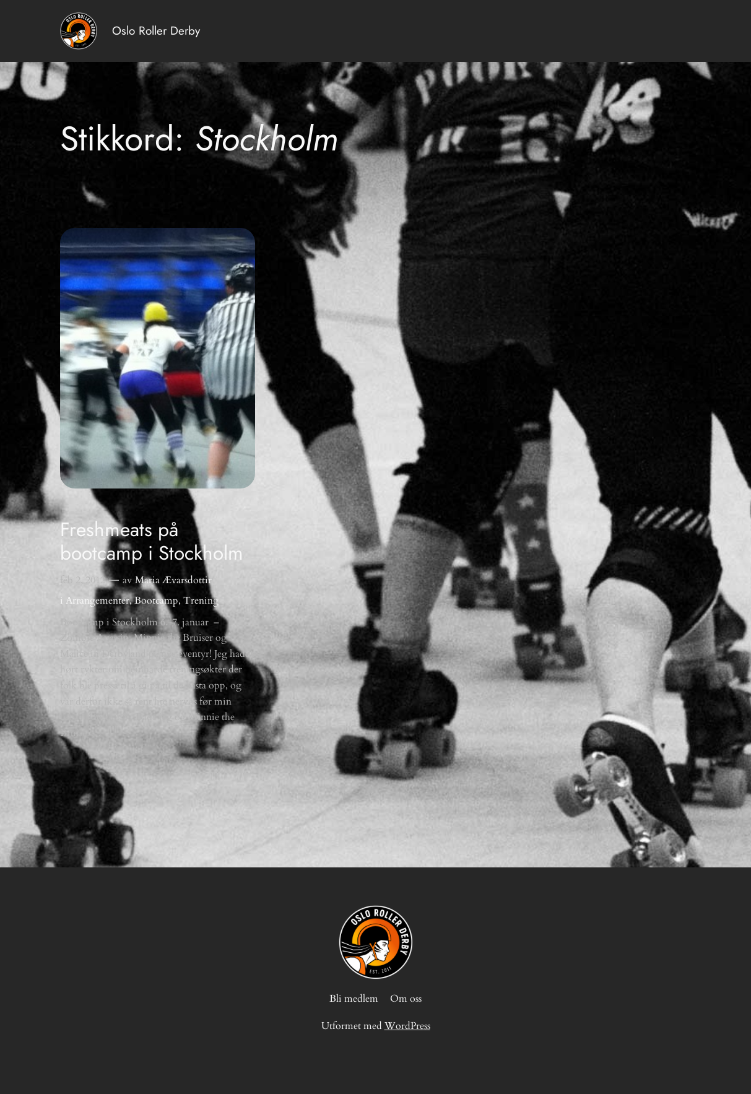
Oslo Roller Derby (156, 30)
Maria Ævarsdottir (173, 580)
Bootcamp (156, 600)
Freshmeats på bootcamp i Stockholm (151, 541)
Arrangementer (97, 600)
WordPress (407, 1026)
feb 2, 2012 (82, 580)
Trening (201, 600)
